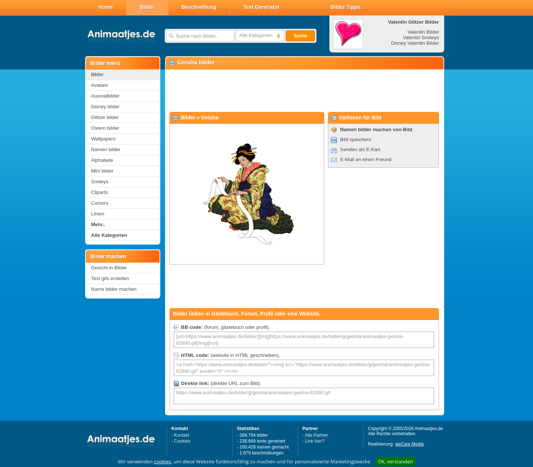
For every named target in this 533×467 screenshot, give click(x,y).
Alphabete (102, 160)
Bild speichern (355, 139)
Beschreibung (199, 7)
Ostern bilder (105, 128)
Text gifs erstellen (110, 278)
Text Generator (261, 7)
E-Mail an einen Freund (366, 159)
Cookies (182, 441)
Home (105, 7)
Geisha (209, 117)
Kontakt (181, 435)
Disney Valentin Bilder (415, 43)
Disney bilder (105, 106)
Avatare (99, 85)
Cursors (99, 203)
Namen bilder (105, 149)
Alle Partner (316, 435)
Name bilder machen (114, 289)
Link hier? (314, 441)
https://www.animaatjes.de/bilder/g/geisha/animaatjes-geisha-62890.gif (304, 396)
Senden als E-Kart (360, 149)
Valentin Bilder (423, 32)
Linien (97, 214)
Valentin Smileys (421, 37)
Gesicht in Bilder (109, 267)
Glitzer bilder (105, 117)
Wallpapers (103, 139)
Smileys (99, 181)
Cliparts (99, 192)
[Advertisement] (304, 91)
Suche (300, 35)
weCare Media (409, 444)
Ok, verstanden (395, 461)
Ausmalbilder (105, 96)
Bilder (147, 7)
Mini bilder (102, 171)
